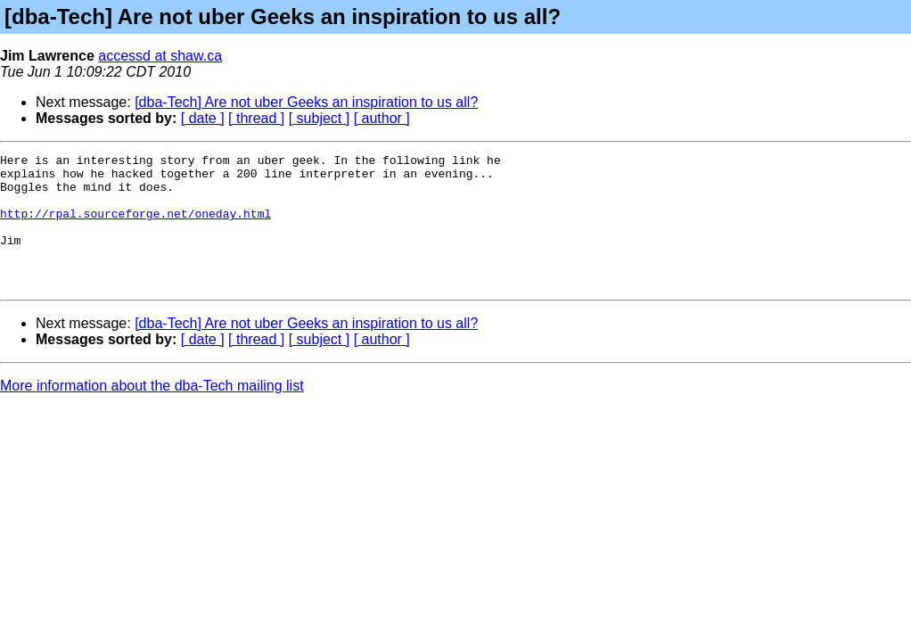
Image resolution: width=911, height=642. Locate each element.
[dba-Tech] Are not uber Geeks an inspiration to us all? (306, 102)
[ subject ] (319, 118)
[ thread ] (256, 118)
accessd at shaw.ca (160, 55)
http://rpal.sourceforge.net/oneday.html (135, 226)
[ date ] (203, 118)
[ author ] (382, 118)
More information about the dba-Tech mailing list (152, 412)
